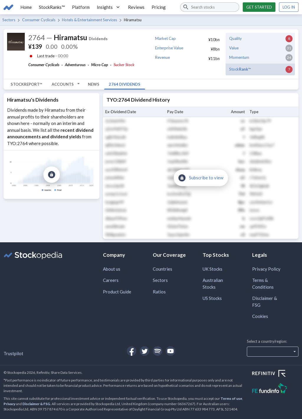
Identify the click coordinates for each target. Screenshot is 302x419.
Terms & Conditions (263, 283)
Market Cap (165, 38)
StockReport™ (26, 84)
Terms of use (231, 398)
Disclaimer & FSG (264, 301)
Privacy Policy (266, 269)
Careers (111, 280)
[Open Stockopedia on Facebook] (131, 351)
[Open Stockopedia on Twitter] (144, 351)
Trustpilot (13, 353)
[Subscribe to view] (51, 174)
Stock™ (240, 69)
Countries (162, 269)
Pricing (159, 7)
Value (234, 48)
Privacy (9, 404)
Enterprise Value (169, 48)
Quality (235, 38)
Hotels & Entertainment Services (89, 19)
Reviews (136, 7)
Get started (259, 7)
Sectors (8, 19)
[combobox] (209, 7)
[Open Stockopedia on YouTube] (170, 351)
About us (111, 269)
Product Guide (117, 291)
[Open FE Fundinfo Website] (275, 389)
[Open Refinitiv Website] (275, 374)
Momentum (239, 57)
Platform (81, 7)
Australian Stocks (213, 283)
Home (26, 7)
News (93, 84)
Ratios (159, 291)
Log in (289, 7)
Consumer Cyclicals (38, 19)
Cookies (260, 316)
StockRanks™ (52, 7)
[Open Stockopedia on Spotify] (157, 351)
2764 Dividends (124, 84)
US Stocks (212, 298)
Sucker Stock (124, 64)
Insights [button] (109, 7)
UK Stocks (212, 269)
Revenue (162, 57)
